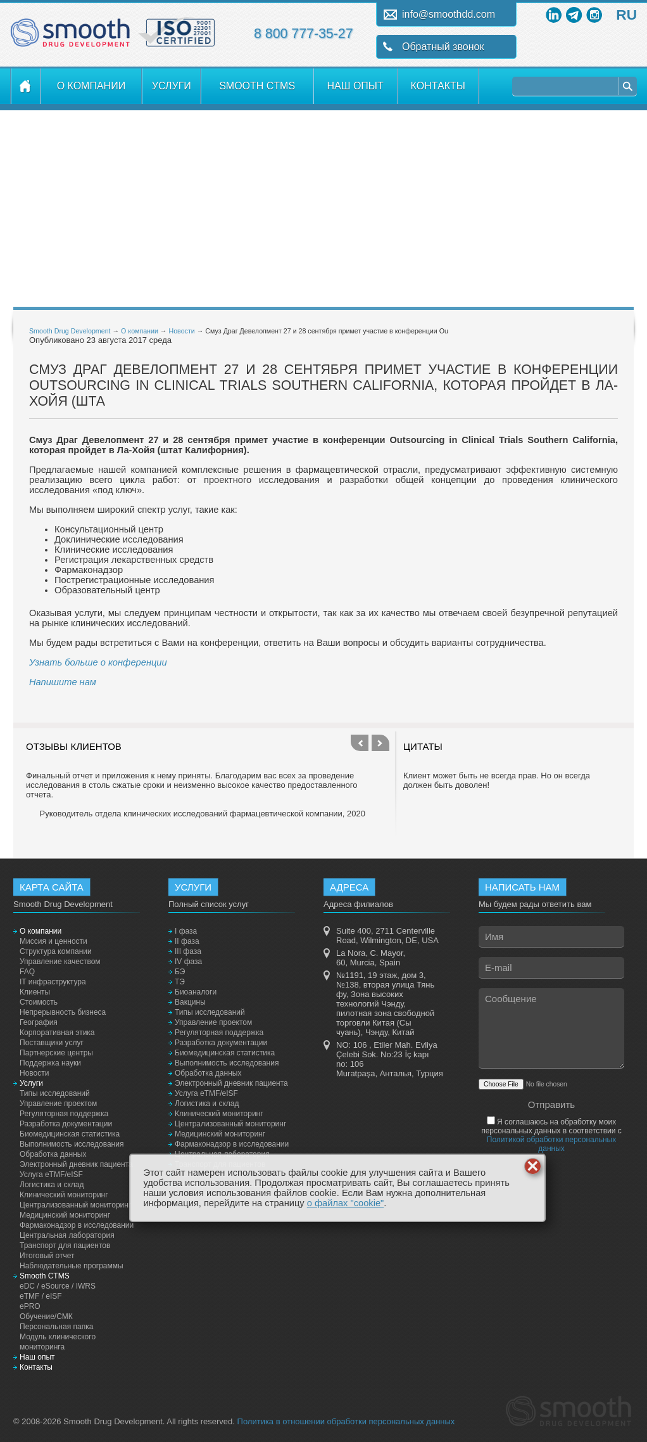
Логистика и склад (52, 1184)
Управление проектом (58, 1103)
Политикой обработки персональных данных (551, 1144)
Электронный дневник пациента (76, 1164)
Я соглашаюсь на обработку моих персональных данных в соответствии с (551, 1135)
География (39, 1022)
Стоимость (39, 1002)
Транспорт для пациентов (65, 1245)
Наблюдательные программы (71, 1265)
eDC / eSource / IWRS (58, 1286)
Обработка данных (53, 1154)
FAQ (27, 971)
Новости (181, 331)
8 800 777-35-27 (303, 33)
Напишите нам (62, 682)
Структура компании (56, 951)
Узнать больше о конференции (98, 662)
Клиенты (35, 992)
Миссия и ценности (53, 941)
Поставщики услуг (52, 1042)
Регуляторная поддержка (64, 1113)
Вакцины (190, 1002)
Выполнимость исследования (71, 1144)
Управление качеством (60, 961)
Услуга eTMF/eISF (51, 1174)
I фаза (186, 931)
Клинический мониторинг (64, 1194)
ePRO (30, 1306)
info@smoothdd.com (448, 14)
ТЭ (180, 981)
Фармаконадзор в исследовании (77, 1225)
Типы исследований (55, 1093)
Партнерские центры (56, 1052)
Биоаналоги (196, 992)
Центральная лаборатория (67, 1235)
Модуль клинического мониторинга (58, 1341)
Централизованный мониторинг (75, 1205)
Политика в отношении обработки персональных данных (346, 1421)
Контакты (438, 85)
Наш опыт (355, 85)
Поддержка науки (50, 1063)
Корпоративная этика (57, 1032)
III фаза (188, 951)
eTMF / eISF (41, 1296)
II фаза (187, 941)
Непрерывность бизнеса (63, 1012)
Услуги (171, 85)
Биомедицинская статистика (70, 1134)
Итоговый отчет (47, 1255)
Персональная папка (56, 1326)
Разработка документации (66, 1123)
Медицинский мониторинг (65, 1215)
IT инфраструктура (53, 981)
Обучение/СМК (46, 1316)
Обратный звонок (443, 46)
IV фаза (188, 961)
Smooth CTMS (257, 85)
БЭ (180, 971)
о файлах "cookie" (345, 1203)
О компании (91, 85)
